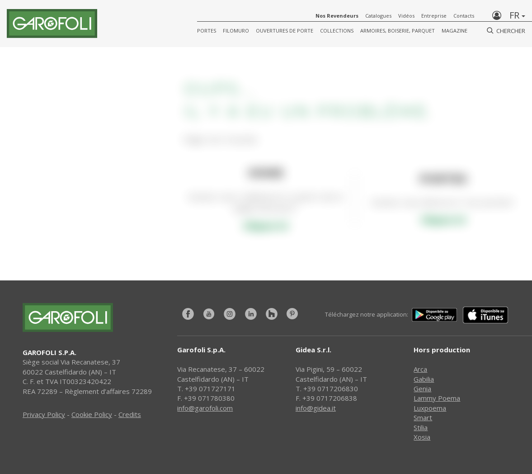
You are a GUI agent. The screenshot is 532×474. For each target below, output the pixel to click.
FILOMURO (236, 30)
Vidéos (406, 15)
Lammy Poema (437, 398)
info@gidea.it (316, 407)
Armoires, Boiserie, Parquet (397, 30)
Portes (206, 30)
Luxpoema (430, 407)
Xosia (422, 436)
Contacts (463, 15)
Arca (420, 369)
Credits (129, 414)
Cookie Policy (91, 414)
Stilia (421, 427)
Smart (423, 417)
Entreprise (434, 15)
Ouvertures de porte (284, 30)
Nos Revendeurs (336, 15)
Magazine (454, 30)
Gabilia (424, 379)
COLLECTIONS (336, 30)
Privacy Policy (44, 414)
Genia (422, 388)
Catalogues (378, 15)
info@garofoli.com (205, 407)
